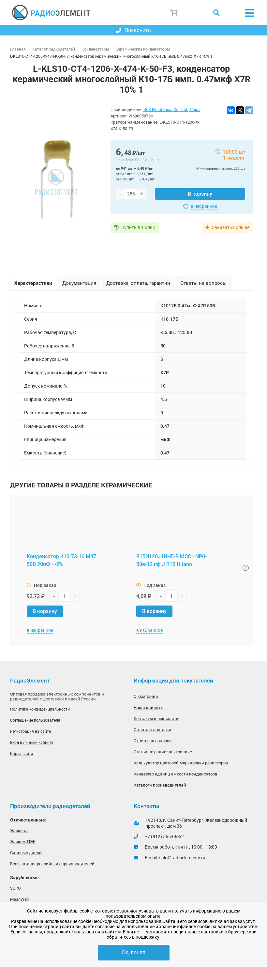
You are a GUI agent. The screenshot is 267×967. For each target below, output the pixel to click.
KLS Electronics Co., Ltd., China (171, 109)
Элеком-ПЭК (23, 841)
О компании (146, 696)
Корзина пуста (174, 12)
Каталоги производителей (160, 785)
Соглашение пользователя (35, 720)
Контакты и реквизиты (156, 718)
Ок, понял (133, 952)
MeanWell (19, 899)
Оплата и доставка (152, 729)
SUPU (15, 888)
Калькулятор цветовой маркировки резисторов (181, 762)
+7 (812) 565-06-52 (164, 836)
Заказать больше (230, 227)
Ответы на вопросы (153, 740)
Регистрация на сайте (30, 731)
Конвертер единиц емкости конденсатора (175, 774)
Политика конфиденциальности (40, 709)
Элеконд (19, 830)
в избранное (204, 206)
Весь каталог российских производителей (52, 863)
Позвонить (133, 30)
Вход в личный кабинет (31, 742)
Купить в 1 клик (138, 227)
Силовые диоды (26, 852)
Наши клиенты (149, 707)
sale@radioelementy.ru (182, 857)
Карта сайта (21, 753)
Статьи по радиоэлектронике (163, 751)
